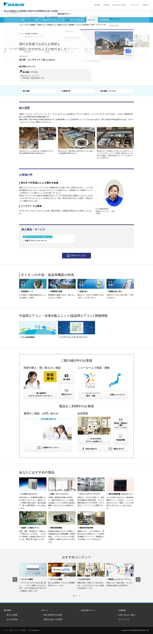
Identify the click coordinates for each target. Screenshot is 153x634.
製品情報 (97, 5)
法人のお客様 (12, 619)
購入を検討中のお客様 (53, 615)
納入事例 (92, 20)
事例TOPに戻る (78, 256)
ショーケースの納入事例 (82, 24)
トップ (21, 24)
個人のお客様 (12, 615)
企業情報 (106, 5)
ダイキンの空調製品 (30, 24)
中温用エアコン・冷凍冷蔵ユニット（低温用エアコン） (52, 24)
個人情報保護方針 (34, 630)
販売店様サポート (82, 15)
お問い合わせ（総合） (120, 5)
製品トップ (26, 20)
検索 (144, 5)
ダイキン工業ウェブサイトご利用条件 (15, 630)
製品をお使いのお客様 (53, 619)
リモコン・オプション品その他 (72, 20)
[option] (32, 577)
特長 (36, 20)
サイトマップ (134, 5)
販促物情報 (104, 20)
